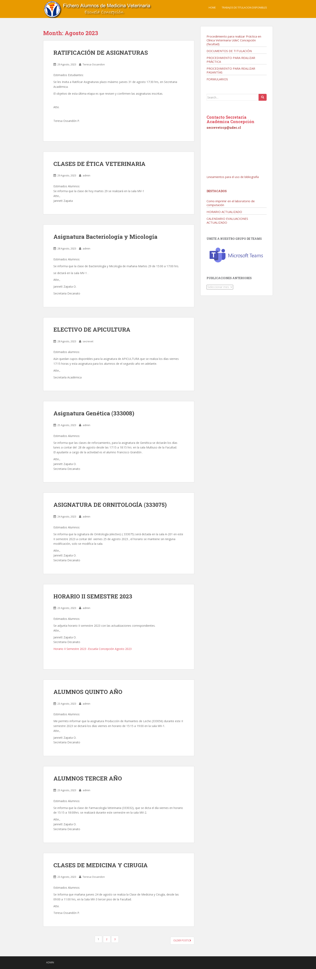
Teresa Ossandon (94, 64)
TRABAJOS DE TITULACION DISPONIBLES (244, 7)
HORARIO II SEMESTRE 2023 (92, 596)
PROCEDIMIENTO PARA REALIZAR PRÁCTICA (231, 60)
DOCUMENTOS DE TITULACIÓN (229, 51)
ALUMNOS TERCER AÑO (87, 778)
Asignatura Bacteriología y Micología (105, 236)
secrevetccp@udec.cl (224, 127)
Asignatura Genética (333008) (93, 413)
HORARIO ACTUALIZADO (224, 212)
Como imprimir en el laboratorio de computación (231, 203)
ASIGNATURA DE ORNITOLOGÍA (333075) (110, 504)
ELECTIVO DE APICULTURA (91, 329)
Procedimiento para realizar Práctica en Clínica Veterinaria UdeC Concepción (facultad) (234, 40)
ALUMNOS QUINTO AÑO (87, 692)
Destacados (217, 191)
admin (86, 175)
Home (212, 7)
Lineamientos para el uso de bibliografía (233, 177)
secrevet (88, 341)
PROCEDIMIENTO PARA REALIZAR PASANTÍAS (231, 70)
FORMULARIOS (217, 79)
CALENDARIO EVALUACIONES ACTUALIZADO (227, 220)
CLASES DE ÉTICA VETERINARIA (99, 164)
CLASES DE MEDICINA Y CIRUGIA (100, 865)
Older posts (182, 940)
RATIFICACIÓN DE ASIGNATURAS (100, 52)
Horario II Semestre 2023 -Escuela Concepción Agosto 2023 (92, 649)
